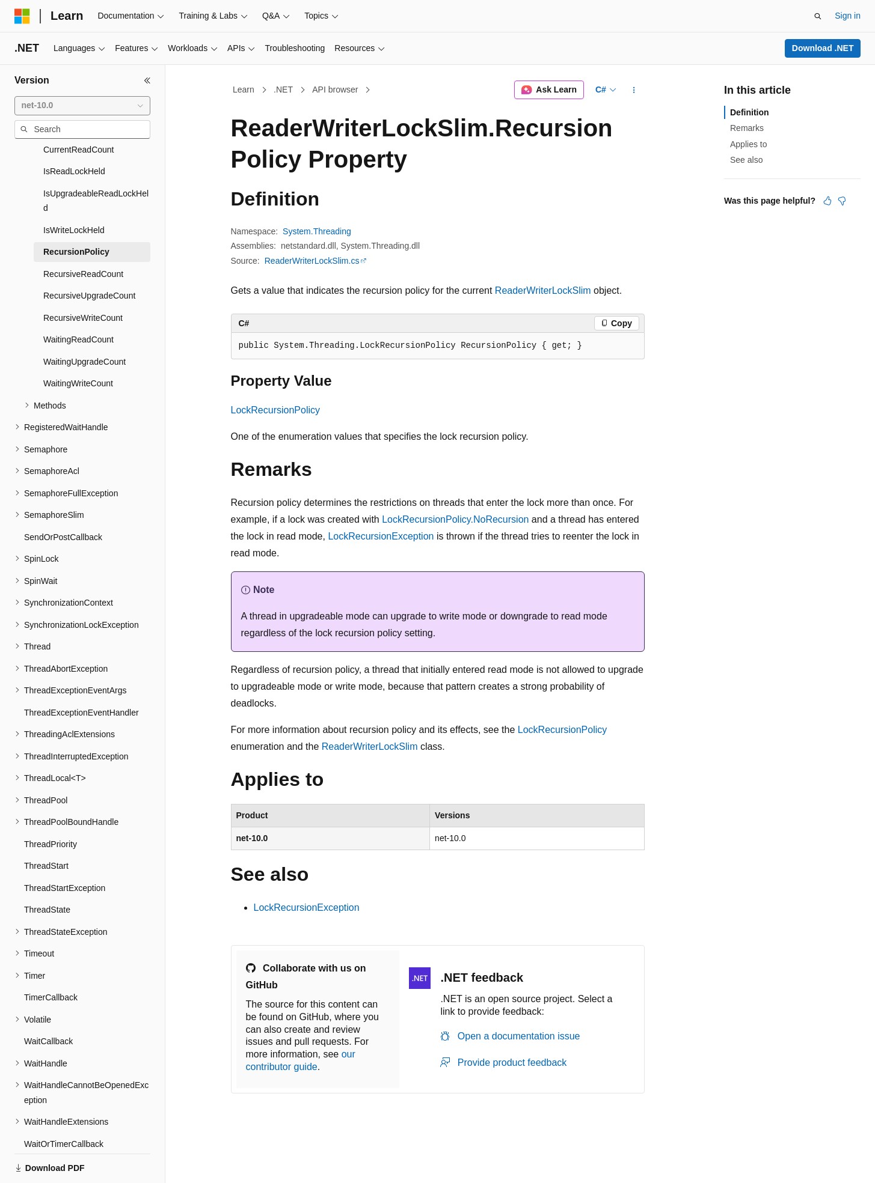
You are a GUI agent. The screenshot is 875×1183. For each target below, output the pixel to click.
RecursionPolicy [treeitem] (76, 210)
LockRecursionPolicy (276, 410)
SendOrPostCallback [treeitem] (63, 495)
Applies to (748, 144)
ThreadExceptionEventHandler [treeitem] (81, 671)
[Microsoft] (22, 16)
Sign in (848, 15)
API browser (335, 89)
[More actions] (633, 90)
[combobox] (82, 105)
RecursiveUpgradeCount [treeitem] (89, 254)
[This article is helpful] (827, 200)
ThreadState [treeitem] (47, 868)
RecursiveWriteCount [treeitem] (83, 276)
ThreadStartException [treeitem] (64, 846)
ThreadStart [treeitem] (46, 824)
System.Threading (317, 231)
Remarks (747, 128)
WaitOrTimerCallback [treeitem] (63, 1102)
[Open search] (818, 16)
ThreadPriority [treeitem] (50, 802)
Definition (749, 112)
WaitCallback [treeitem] (48, 1000)
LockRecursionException (381, 536)
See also (746, 160)
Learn (243, 89)
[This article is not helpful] (842, 200)
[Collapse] (147, 80)
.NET (283, 89)
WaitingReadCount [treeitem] (78, 298)
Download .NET (823, 48)
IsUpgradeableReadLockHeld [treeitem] (96, 159)
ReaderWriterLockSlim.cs (312, 261)
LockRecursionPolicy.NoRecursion (455, 519)
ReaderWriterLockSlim (543, 290)
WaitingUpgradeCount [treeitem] (84, 320)
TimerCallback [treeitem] (51, 956)
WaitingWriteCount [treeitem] (78, 342)
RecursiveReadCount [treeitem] (83, 232)
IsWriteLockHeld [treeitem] (74, 188)
